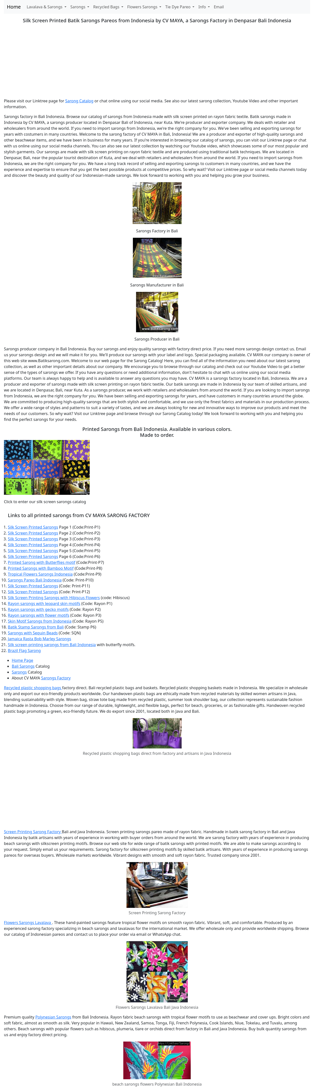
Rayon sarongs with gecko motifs (38, 609)
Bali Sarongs (23, 666)
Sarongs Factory (56, 678)
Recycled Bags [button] (106, 7)
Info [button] (202, 7)
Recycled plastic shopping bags (33, 687)
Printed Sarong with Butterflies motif (41, 562)
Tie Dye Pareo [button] (178, 7)
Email (219, 7)
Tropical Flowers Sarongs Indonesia (40, 574)
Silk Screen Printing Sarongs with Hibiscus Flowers (54, 597)
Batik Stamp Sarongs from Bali (36, 627)
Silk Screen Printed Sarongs (33, 527)
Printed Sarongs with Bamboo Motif (41, 568)
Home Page (22, 660)
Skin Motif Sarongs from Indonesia (40, 621)
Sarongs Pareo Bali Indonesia (35, 580)
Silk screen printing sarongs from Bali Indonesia (52, 644)
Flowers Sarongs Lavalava (28, 922)
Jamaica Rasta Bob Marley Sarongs (39, 638)
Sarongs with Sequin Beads (33, 633)
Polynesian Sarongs (53, 1017)
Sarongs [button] (78, 7)
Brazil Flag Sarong (24, 650)
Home (14, 6)
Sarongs (19, 672)
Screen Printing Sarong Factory (33, 831)
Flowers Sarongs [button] (142, 7)
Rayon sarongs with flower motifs (38, 615)
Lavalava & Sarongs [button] (45, 7)
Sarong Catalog (79, 101)
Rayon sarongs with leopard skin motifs (44, 603)
